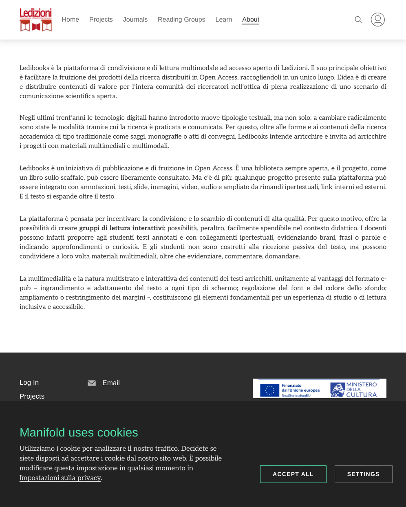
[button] (29, 383)
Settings (363, 474)
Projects (101, 19)
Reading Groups (181, 19)
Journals (135, 19)
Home (70, 19)
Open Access (217, 78)
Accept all (293, 474)
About (250, 19)
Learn (224, 19)
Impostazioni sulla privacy (60, 478)
